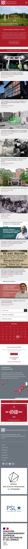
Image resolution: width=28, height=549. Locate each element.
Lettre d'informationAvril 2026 (14, 358)
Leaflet (17, 398)
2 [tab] (14, 423)
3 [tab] (15, 423)
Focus (14, 401)
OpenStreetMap (21, 398)
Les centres (5, 447)
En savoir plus (14, 42)
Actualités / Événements (14, 50)
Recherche (4, 450)
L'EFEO (3, 445)
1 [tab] (12, 423)
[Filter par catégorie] (14, 314)
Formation (4, 452)
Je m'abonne (14, 354)
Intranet (4, 460)
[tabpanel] (14, 413)
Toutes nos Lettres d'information (14, 361)
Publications (5, 457)
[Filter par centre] (14, 318)
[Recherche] (12, 310)
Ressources (5, 455)
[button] (20, 391)
